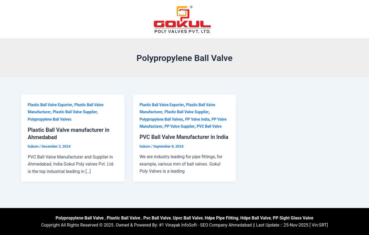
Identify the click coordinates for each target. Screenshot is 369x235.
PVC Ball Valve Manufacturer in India (184, 137)
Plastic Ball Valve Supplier (75, 112)
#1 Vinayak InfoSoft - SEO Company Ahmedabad (205, 224)
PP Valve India (198, 119)
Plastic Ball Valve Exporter (50, 105)
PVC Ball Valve (209, 126)
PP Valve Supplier (180, 126)
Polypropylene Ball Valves (50, 119)
